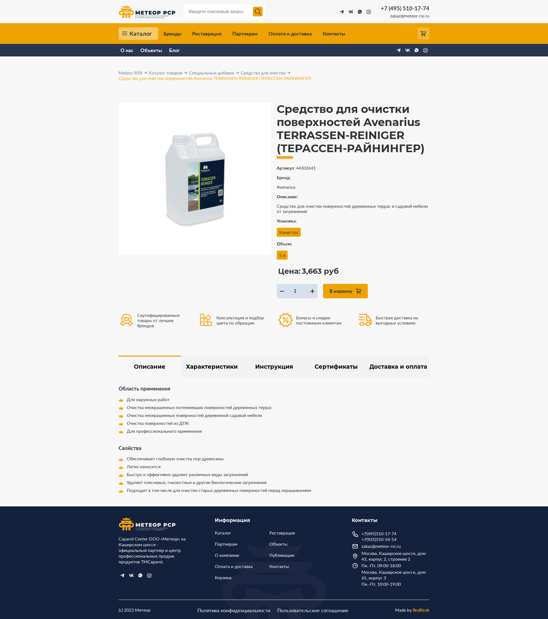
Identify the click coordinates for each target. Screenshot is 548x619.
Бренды (172, 34)
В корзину (341, 291)
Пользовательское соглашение (312, 610)
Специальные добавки (211, 72)
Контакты (334, 34)
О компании (227, 555)
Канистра (288, 232)
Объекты (151, 50)
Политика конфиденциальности (233, 610)
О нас (127, 50)
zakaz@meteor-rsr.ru (409, 15)
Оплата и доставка (290, 34)
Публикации (281, 555)
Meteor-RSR (130, 72)
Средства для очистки (263, 72)
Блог (174, 50)
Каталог (141, 33)
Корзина (223, 577)
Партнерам (245, 34)
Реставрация (206, 34)
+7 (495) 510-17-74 (405, 8)
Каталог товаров (165, 72)
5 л (282, 255)
